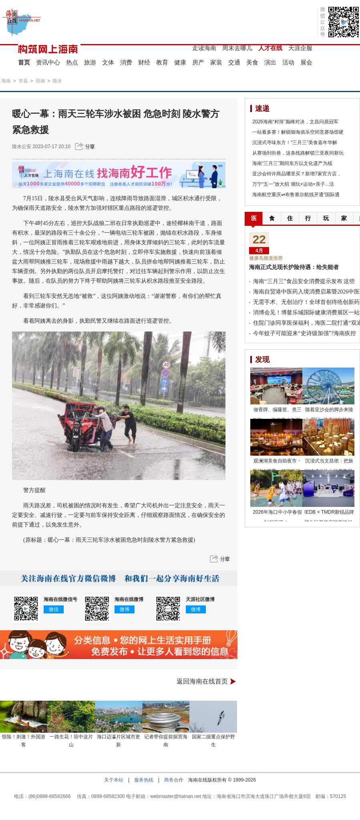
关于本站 (113, 780)
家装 (216, 62)
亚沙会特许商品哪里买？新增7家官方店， (297, 174)
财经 (144, 62)
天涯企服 (300, 47)
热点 (72, 62)
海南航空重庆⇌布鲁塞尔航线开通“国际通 (296, 194)
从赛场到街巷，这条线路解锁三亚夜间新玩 (298, 153)
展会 (306, 62)
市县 (23, 81)
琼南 (40, 81)
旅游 (90, 62)
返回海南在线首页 (202, 681)
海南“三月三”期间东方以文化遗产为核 (292, 163)
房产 (198, 62)
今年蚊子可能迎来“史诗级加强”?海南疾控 (304, 333)
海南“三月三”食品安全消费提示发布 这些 (304, 281)
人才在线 (270, 47)
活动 (288, 62)
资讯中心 (48, 62)
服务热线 (143, 780)
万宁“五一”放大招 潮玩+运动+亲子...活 (293, 184)
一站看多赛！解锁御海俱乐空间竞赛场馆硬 (298, 132)
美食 (252, 62)
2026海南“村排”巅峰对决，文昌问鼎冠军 (295, 122)
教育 (162, 62)
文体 (108, 62)
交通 (234, 62)
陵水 (57, 81)
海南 (6, 81)
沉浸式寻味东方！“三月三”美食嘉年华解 (294, 142)
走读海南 (204, 47)
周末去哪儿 (237, 47)
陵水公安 (21, 146)
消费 (126, 62)
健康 (180, 62)
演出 (270, 62)
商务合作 (173, 780)
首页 (24, 62)
